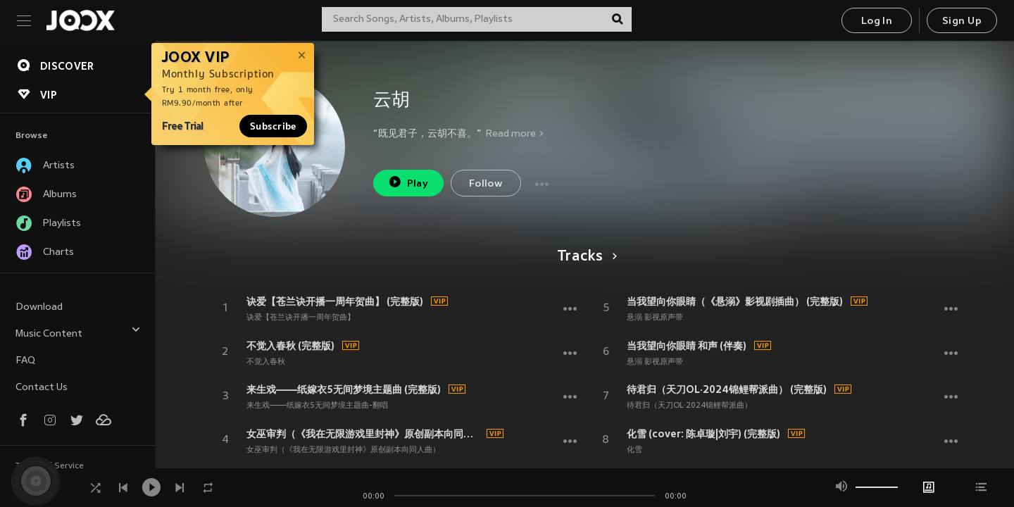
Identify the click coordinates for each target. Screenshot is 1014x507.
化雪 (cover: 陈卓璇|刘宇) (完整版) (703, 433)
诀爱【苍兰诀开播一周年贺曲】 (300, 317)
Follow (485, 184)
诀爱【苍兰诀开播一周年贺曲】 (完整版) (334, 301)
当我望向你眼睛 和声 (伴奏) (686, 345)
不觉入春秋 (265, 362)
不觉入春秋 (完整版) (290, 345)
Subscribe (273, 126)
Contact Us (41, 387)
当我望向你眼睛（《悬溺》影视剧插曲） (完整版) (735, 301)
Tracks (585, 257)
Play (408, 182)
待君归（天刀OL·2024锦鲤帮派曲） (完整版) (727, 389)
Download (39, 307)
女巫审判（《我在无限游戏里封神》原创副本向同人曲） (343, 450)
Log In (876, 21)
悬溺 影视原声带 (655, 317)
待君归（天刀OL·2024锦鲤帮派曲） (689, 405)
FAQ (25, 361)
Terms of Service (49, 466)
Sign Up (962, 21)
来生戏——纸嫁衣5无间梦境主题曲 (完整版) (343, 389)
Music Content (78, 332)
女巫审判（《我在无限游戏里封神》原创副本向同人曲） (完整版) (364, 433)
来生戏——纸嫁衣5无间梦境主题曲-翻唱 (317, 405)
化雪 (634, 450)
